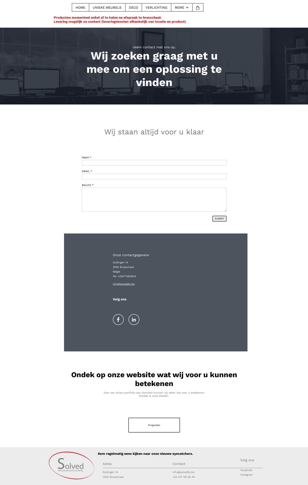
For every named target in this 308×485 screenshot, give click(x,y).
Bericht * (87, 185)
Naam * (86, 157)
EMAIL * (87, 171)
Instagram (246, 474)
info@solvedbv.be (183, 472)
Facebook (246, 470)
